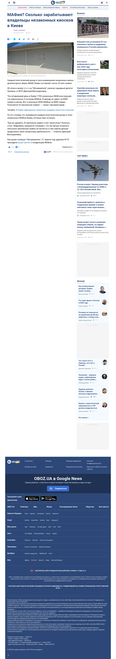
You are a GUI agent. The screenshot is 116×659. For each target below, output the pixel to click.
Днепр (48, 513)
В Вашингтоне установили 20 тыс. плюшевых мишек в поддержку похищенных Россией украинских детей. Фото (92, 44)
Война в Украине (35, 7)
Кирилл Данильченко (85, 320)
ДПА (49, 527)
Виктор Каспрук (83, 294)
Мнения (81, 281)
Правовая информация (73, 461)
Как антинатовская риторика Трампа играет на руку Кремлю (86, 288)
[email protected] (32, 644)
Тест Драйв (28, 533)
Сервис (54, 533)
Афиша (27, 560)
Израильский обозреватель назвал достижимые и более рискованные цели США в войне (92, 232)
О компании (29, 461)
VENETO (65, 7)
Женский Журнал (57, 560)
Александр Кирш (84, 383)
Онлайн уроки (41, 527)
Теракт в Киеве (93, 7)
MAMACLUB (43, 553)
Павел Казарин (83, 306)
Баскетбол (34, 520)
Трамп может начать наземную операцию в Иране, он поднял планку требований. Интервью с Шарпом (91, 225)
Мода (47, 560)
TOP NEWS (82, 156)
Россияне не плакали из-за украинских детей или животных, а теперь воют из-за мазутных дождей (89, 314)
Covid (50, 553)
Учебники (32, 527)
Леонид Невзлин (84, 411)
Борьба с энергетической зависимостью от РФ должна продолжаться (89, 405)
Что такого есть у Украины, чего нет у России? (87, 363)
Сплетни (34, 560)
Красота (41, 560)
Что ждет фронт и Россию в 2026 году (89, 301)
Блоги (75, 507)
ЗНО (54, 527)
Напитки (35, 540)
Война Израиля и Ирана (51, 7)
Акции (48, 533)
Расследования (66, 507)
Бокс (48, 520)
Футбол (27, 520)
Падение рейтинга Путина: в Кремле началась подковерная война (88, 391)
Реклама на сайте (30, 467)
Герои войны (22, 7)
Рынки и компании (19, 30)
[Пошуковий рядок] (107, 2)
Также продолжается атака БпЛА (88, 193)
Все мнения (83, 418)
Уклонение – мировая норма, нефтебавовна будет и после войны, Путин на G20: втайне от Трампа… (88, 377)
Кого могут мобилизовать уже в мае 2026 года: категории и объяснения (88, 65)
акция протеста (25, 142)
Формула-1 (54, 520)
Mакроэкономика (44, 547)
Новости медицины (31, 553)
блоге (26, 88)
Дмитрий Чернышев (85, 368)
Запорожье (40, 513)
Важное (81, 13)
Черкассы (55, 513)
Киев (26, 513)
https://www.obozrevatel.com (77, 600)
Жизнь (49, 507)
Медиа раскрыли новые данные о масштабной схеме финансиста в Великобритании (88, 101)
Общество (90, 507)
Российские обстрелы (77, 7)
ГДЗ (26, 527)
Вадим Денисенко (84, 397)
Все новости (104, 507)
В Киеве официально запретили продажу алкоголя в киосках (45, 110)
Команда (48, 461)
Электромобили (39, 533)
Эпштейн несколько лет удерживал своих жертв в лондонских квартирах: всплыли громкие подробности (88, 92)
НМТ (59, 527)
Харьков (32, 513)
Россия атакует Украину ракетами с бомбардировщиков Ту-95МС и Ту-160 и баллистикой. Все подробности (92, 187)
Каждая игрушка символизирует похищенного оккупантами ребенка (89, 51)
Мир (35, 507)
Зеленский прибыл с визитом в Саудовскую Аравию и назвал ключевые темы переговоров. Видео (91, 205)
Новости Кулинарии (46, 540)
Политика (24, 507)
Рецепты (27, 540)
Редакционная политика (21, 152)
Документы (49, 467)
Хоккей (42, 520)
